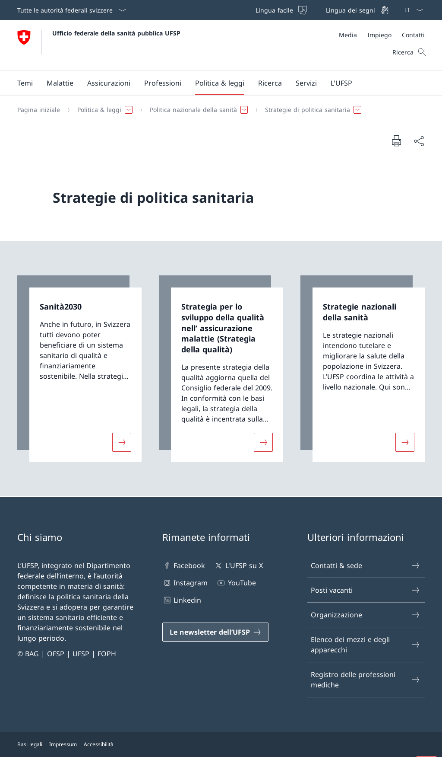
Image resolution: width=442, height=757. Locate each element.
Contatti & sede (365, 565)
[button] (25, 83)
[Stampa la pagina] (396, 140)
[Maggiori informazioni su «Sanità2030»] (121, 441)
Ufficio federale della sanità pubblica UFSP (116, 33)
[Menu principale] (214, 83)
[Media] (348, 34)
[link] (79, 368)
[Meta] (382, 34)
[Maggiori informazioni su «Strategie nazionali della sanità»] (404, 441)
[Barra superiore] (321, 10)
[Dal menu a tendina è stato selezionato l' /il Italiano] (411, 10)
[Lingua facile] (280, 10)
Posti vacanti (365, 590)
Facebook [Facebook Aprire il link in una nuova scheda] (183, 565)
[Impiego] (379, 34)
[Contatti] (413, 34)
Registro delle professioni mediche (365, 680)
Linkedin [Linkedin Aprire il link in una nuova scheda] (181, 600)
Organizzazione (365, 615)
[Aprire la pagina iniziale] (98, 45)
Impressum (63, 744)
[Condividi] (418, 141)
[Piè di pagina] (221, 744)
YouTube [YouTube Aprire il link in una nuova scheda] (236, 583)
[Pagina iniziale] (38, 110)
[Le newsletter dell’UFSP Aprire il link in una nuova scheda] (215, 632)
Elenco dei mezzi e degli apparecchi (365, 645)
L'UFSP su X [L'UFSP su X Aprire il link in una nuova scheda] (238, 565)
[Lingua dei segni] (357, 10)
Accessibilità (99, 744)
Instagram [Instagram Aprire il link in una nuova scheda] (185, 583)
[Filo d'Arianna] (217, 110)
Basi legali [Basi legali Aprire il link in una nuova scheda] (29, 744)
